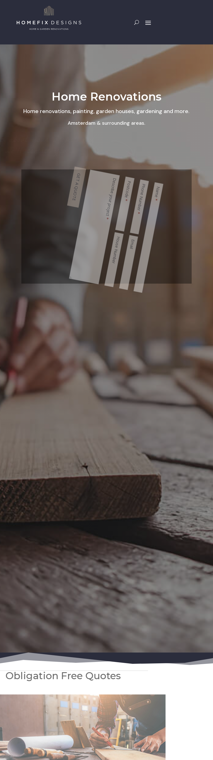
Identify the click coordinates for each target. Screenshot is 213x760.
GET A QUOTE (132, 185)
